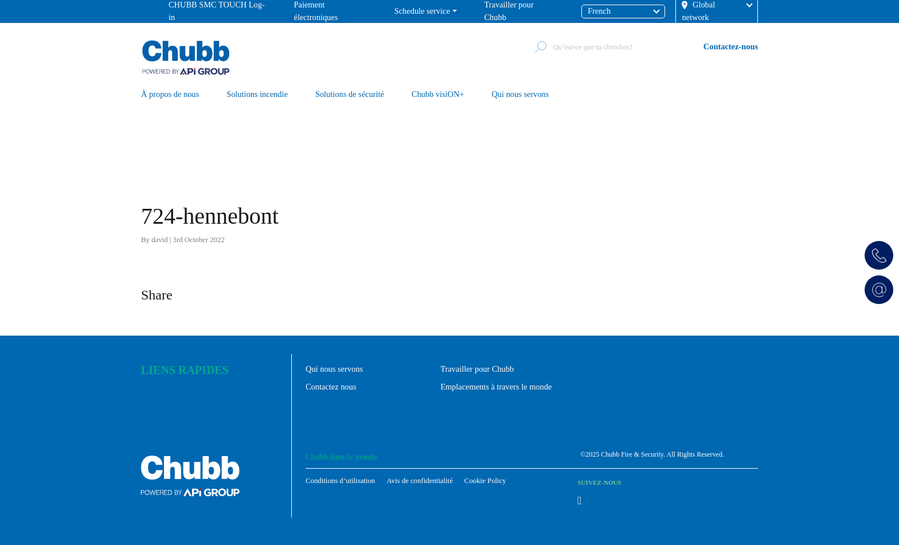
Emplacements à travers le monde (496, 386)
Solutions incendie (257, 94)
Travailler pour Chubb (477, 368)
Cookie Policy (485, 481)
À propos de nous (170, 94)
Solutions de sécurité (349, 94)
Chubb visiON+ (438, 94)
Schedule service (422, 10)
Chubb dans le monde (341, 456)
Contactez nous (331, 386)
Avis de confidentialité (419, 481)
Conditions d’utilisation (340, 481)
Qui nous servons (520, 94)
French (599, 10)
